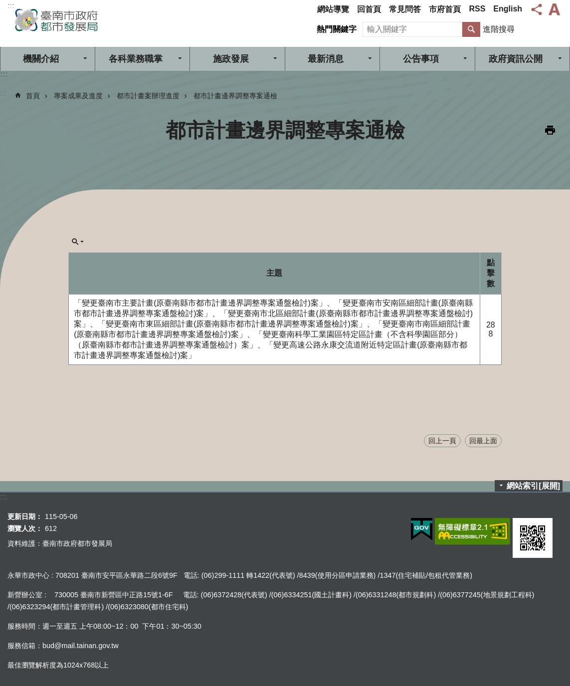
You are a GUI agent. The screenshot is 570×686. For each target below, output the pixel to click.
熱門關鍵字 (337, 29)
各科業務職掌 (136, 59)
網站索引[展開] (533, 486)
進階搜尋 (499, 29)
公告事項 (421, 59)
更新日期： (24, 516)
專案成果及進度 (78, 96)
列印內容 (550, 130)
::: (10, 5)
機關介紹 (41, 59)
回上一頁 (442, 441)
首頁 (33, 96)
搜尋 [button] (471, 29)
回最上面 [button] (483, 441)
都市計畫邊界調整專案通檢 (235, 96)
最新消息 (326, 59)
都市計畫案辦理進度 (148, 96)
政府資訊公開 (516, 59)
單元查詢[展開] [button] (77, 241)
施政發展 (231, 59)
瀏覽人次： (24, 528)
